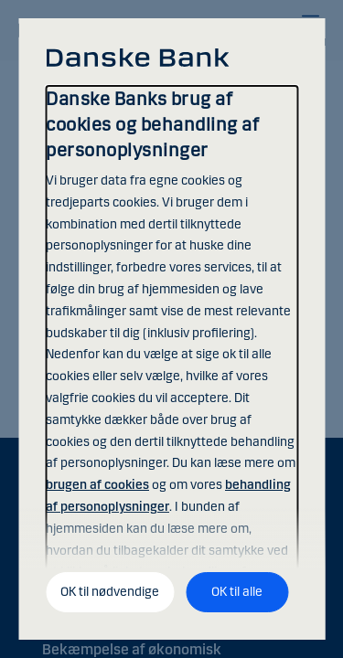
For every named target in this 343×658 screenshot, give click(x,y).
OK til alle (237, 592)
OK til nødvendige (109, 592)
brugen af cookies (97, 485)
